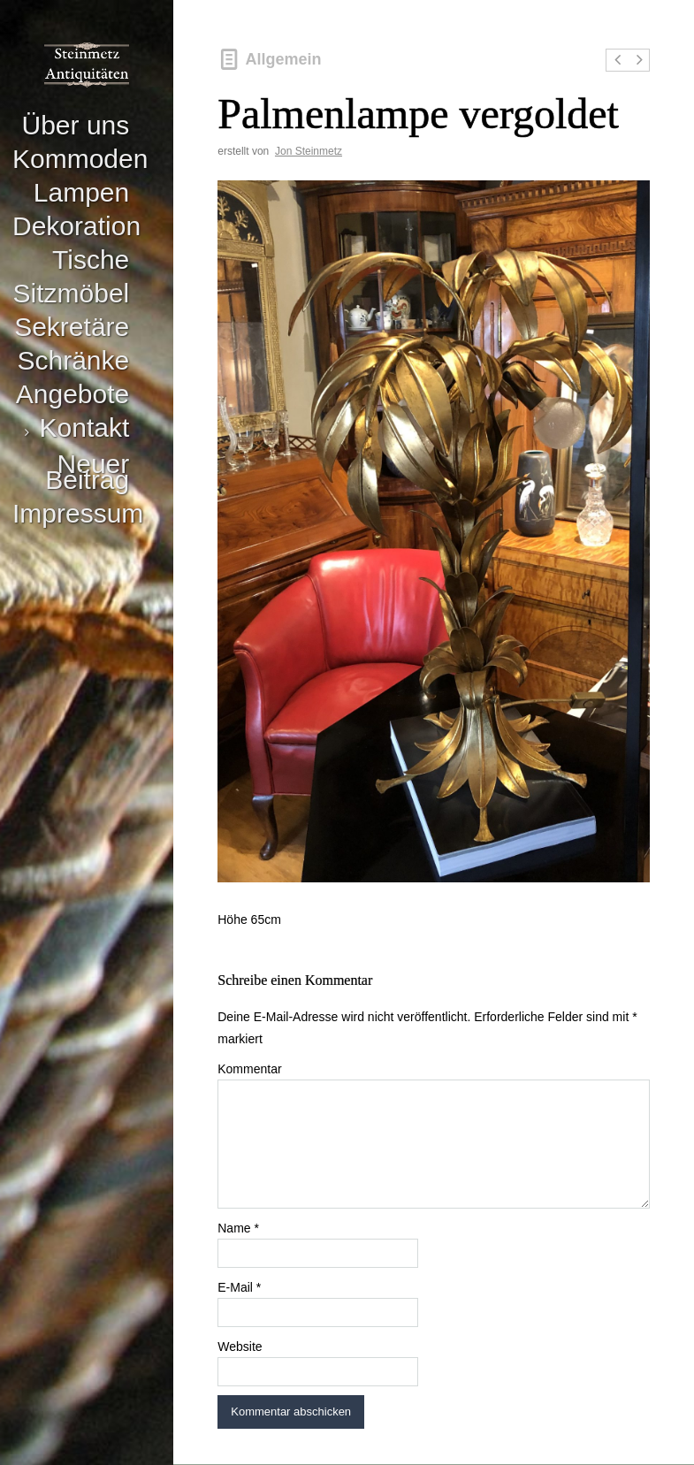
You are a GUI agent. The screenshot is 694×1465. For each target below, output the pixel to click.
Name (238, 1228)
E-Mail (239, 1287)
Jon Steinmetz (308, 151)
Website (239, 1346)
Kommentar (249, 1069)
